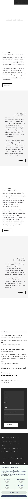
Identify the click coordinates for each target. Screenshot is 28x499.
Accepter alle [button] (20, 496)
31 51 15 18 (6, 373)
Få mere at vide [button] (14, 492)
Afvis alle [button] (7, 496)
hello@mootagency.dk (10, 375)
